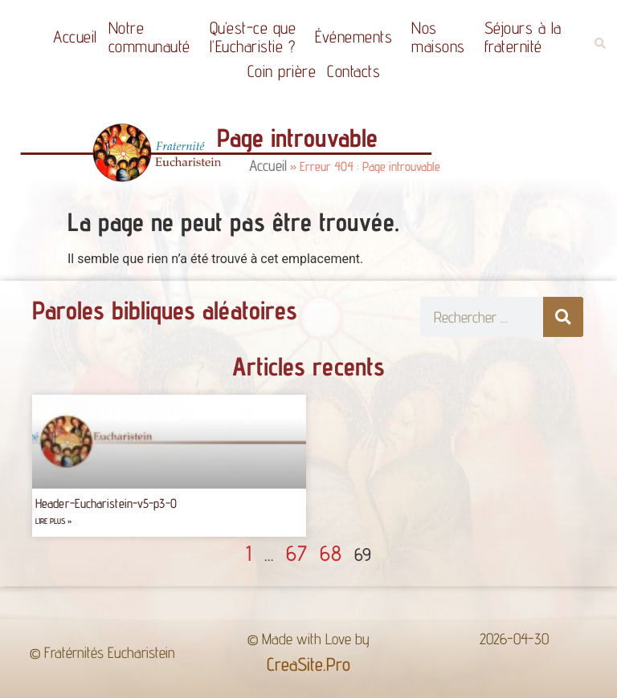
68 (330, 553)
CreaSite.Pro (308, 664)
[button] (600, 44)
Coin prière (282, 71)
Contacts (353, 71)
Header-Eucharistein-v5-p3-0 (106, 503)
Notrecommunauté (153, 37)
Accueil (75, 36)
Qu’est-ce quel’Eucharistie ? (257, 37)
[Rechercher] (563, 317)
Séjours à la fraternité (527, 37)
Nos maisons (442, 37)
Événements (357, 36)
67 (296, 553)
